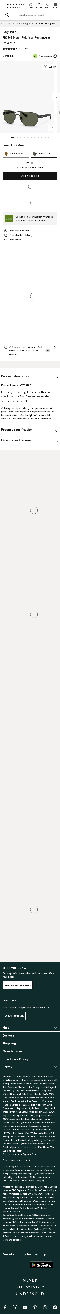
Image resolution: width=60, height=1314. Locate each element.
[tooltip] (54, 56)
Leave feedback (14, 1015)
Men (9, 23)
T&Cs (23, 1180)
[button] (55, 5)
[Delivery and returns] (30, 441)
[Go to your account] (39, 5)
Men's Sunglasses (25, 23)
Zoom (50, 67)
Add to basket (30, 175)
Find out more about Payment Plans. (20, 1154)
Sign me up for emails (18, 984)
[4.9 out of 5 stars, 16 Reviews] (15, 49)
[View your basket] (47, 5)
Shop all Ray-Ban (47, 23)
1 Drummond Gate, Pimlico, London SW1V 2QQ (31, 1094)
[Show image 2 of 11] (56, 97)
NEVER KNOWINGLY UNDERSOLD (30, 1287)
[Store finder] (30, 5)
